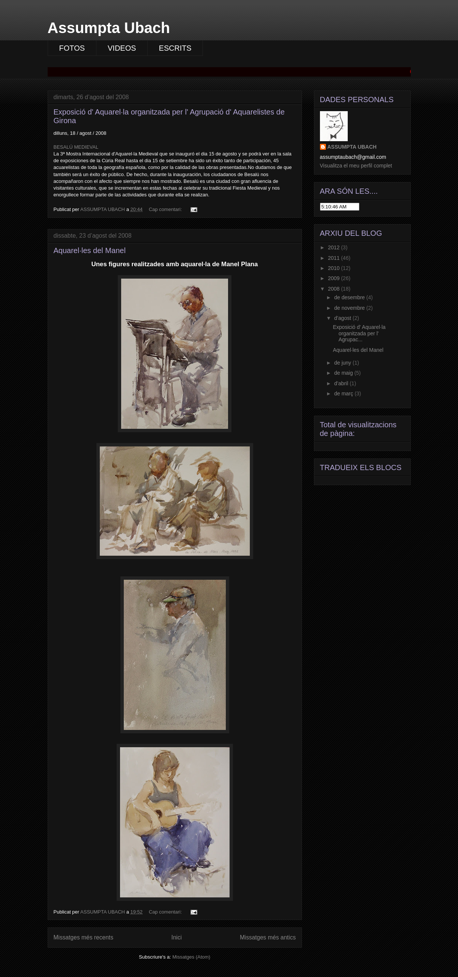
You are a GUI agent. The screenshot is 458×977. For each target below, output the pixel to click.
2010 (334, 268)
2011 (334, 258)
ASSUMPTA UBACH (352, 147)
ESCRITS (175, 48)
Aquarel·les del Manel (90, 250)
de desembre (350, 297)
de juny (343, 363)
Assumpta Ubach (109, 28)
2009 (334, 278)
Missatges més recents (83, 937)
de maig (344, 373)
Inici (176, 937)
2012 (334, 247)
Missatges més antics (268, 937)
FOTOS (72, 48)
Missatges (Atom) (191, 957)
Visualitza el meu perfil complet (356, 166)
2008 (334, 289)
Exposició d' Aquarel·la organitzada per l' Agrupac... (359, 333)
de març (344, 393)
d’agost (343, 318)
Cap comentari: (166, 209)
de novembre (350, 308)
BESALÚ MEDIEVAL (76, 147)
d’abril (342, 383)
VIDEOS (122, 48)
